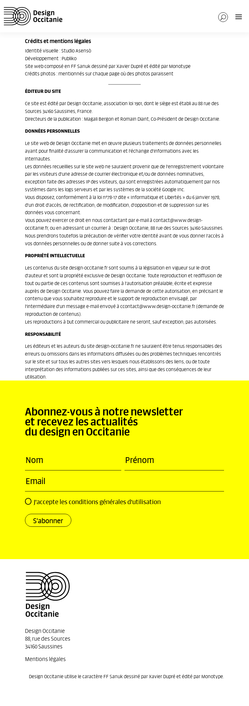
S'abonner (48, 520)
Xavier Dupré (129, 66)
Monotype (180, 66)
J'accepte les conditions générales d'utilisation (93, 501)
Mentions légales (45, 658)
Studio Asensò (76, 50)
